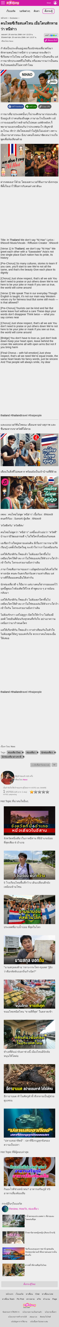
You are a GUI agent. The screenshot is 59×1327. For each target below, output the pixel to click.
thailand (5, 415)
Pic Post (20, 1299)
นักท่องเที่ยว (47, 752)
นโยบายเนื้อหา (50, 1312)
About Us (33, 1317)
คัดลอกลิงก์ (51, 40)
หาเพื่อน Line (47, 1294)
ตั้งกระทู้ (48, 11)
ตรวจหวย (30, 1299)
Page (54, 1299)
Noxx (11, 41)
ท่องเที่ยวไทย (14, 752)
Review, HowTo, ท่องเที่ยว (20, 1209)
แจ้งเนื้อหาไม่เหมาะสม (39, 1322)
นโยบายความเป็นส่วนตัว (32, 1312)
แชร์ (51, 35)
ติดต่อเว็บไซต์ (45, 1317)
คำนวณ (46, 1299)
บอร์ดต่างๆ (24, 11)
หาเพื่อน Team (8, 1299)
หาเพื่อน (29, 1294)
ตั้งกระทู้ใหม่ (29, 1284)
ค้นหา (36, 11)
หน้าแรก (4, 18)
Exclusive (14, 18)
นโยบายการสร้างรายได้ (17, 1317)
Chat (37, 1294)
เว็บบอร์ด (10, 11)
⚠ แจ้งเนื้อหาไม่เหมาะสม (40, 765)
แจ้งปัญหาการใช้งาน (19, 1322)
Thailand (15, 239)
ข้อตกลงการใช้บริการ (11, 1312)
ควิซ (39, 1299)
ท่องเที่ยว (31, 752)
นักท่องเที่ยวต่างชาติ (11, 757)
